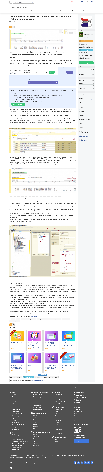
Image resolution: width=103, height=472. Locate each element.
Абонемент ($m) (83, 140)
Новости (14, 394)
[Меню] (10, 2)
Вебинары (36, 428)
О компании (78, 407)
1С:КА (56, 413)
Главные (14, 397)
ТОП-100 (14, 403)
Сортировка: (42, 377)
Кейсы (35, 424)
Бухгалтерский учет (83, 136)
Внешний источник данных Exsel (28, 319)
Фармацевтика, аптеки (84, 128)
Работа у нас (77, 418)
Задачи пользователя (18, 418)
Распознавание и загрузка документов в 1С (68, 365)
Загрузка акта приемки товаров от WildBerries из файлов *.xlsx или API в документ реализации (51, 367)
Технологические (38, 443)
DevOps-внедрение (17, 439)
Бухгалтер (81, 103)
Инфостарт (33, 316)
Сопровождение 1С (39, 413)
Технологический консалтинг (20, 441)
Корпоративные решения (41, 432)
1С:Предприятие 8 (83, 113)
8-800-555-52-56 (79, 435)
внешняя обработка (14, 321)
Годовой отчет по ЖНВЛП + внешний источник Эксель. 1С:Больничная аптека (41, 17)
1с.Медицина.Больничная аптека (44, 319)
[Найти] (92, 388)
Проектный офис (60, 437)
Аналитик (57, 397)
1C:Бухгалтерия (82, 116)
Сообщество (15, 429)
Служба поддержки (82, 424)
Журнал (14, 392)
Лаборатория (16, 433)
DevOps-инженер (60, 401)
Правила (76, 413)
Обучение (58, 392)
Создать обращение (81, 441)
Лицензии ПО (37, 436)
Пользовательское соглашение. (19, 457)
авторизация (41, 380)
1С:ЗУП (57, 422)
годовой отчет (57, 319)
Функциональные (17, 413)
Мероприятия (80, 392)
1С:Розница (58, 420)
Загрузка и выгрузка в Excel (85, 99)
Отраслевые (36, 438)
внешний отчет (65, 319)
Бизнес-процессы (38, 397)
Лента (13, 399)
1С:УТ (56, 418)
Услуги (35, 422)
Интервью (15, 401)
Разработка (15, 420)
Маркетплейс (59, 407)
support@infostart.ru (80, 437)
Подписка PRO (16, 411)
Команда (35, 403)
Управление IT (37, 405)
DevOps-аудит (16, 437)
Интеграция (15, 427)
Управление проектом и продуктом (40, 399)
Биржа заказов (81, 397)
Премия (14, 405)
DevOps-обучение (17, 435)
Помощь (76, 415)
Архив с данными (83, 109)
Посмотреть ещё (42, 374)
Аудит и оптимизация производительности (18, 444)
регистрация (34, 380)
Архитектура (37, 407)
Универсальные (59, 427)
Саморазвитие (37, 409)
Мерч (78, 402)
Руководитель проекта (61, 399)
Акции (35, 415)
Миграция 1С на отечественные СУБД (18, 448)
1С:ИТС (35, 417)
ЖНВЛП (13, 319)
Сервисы (35, 419)
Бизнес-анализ (37, 394)
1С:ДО (56, 424)
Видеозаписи (80, 395)
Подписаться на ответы (15, 377)
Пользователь (82, 105)
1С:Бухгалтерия (59, 409)
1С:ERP (57, 411)
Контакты (76, 420)
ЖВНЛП (18, 319)
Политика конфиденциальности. (37, 457)
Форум (78, 400)
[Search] (83, 388)
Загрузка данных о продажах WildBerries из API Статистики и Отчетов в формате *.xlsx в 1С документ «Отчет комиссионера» (51, 347)
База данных (15, 422)
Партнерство (37, 426)
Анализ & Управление (40, 392)
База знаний (16, 409)
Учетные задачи (16, 416)
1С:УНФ (57, 416)
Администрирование (18, 424)
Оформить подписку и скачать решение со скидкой (43, 82)
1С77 (56, 431)
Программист (59, 394)
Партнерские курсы (60, 403)
